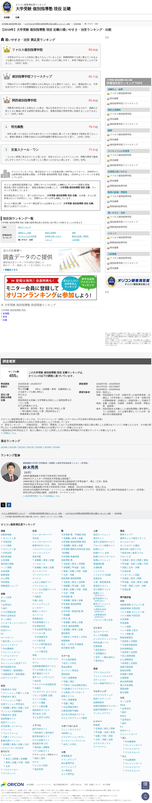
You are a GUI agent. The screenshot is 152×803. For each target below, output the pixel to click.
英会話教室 (66, 667)
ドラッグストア (68, 759)
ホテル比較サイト (41, 740)
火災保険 (5, 560)
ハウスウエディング (103, 695)
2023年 (13, 447)
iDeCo (123, 716)
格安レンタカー (39, 611)
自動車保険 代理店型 (130, 608)
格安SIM (126, 553)
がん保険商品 (126, 659)
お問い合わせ (76, 784)
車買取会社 (37, 618)
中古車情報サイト (41, 622)
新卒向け (99, 660)
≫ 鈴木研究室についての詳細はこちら (41, 496)
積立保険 (124, 692)
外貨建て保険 (126, 674)
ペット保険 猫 (127, 634)
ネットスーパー (39, 571)
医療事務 (72, 678)
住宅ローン (6, 630)
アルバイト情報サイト (104, 545)
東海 (5, 316)
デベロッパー (9, 773)
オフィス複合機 (39, 706)
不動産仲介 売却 (8, 689)
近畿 (5, 320)
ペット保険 (6, 567)
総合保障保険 (126, 681)
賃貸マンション (8, 722)
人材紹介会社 (99, 610)
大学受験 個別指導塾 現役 (73, 542)
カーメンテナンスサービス (45, 659)
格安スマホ (138, 553)
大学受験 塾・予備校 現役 (73, 534)
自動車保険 (6, 534)
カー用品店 (66, 770)
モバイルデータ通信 (129, 545)
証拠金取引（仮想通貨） (15, 674)
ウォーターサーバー (42, 534)
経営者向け (100, 650)
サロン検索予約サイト (104, 683)
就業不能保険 (126, 667)
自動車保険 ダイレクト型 (132, 604)
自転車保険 (6, 556)
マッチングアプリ (102, 713)
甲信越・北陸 (78, 567)
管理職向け (100, 653)
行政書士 (67, 688)
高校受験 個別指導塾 (71, 578)
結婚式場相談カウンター (105, 706)
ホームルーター (127, 542)
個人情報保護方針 (60, 784)
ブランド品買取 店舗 (42, 695)
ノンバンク (17, 641)
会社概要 (30, 784)
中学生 (75, 637)
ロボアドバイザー (9, 678)
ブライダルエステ (102, 672)
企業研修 (97, 646)
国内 (37, 758)
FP (64, 678)
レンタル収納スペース (45, 589)
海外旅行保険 (7, 564)
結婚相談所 (98, 702)
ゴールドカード (10, 656)
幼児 (65, 663)
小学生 (84, 637)
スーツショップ (68, 767)
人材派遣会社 (99, 615)
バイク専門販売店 (43, 644)
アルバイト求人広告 (103, 620)
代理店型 (7, 542)
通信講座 (65, 674)
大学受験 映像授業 (70, 556)
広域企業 (126, 571)
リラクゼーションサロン (73, 737)
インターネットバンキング (14, 623)
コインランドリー (41, 553)
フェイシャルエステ (103, 676)
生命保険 (5, 571)
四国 (124, 567)
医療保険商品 (126, 637)
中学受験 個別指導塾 (71, 604)
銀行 (5, 608)
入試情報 (75, 240)
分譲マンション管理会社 (12, 704)
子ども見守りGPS (41, 717)
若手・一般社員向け (105, 657)
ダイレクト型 (9, 538)
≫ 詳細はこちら (8, 433)
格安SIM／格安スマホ (130, 549)
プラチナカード (132, 752)
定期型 (134, 641)
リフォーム (6, 729)
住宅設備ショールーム (11, 726)
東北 (8, 759)
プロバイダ (125, 556)
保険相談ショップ (9, 586)
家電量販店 (66, 756)
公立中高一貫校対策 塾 (72, 611)
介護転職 (97, 567)
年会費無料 (8, 648)
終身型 (125, 641)
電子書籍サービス (41, 673)
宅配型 (38, 596)
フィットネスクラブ (71, 729)
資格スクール (67, 696)
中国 (146, 564)
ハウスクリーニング (42, 549)
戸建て (19, 693)
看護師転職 (98, 564)
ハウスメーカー (10, 769)
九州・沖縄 (68, 575)
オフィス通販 (38, 702)
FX (2, 634)
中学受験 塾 (67, 596)
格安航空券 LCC (40, 743)
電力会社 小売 (39, 713)
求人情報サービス (102, 589)
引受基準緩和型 (129, 645)
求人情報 (106, 784)
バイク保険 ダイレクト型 (132, 612)
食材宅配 (36, 556)
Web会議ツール (101, 642)
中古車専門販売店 (43, 629)
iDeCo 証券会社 (8, 615)
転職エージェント (102, 560)
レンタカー (37, 607)
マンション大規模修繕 (11, 711)
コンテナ (39, 593)
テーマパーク (99, 747)
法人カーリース (100, 631)
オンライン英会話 (69, 670)
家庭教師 (65, 640)
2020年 (39, 447)
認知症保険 (125, 670)
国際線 (46, 747)
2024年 (4, 447)
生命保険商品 (126, 648)
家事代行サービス (41, 545)
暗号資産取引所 (8, 667)
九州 (26, 708)
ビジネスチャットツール (105, 639)
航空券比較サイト (41, 736)
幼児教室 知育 (68, 648)
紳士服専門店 (67, 763)
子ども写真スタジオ (42, 670)
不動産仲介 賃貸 (8, 715)
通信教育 (65, 633)
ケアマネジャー (81, 688)
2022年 (21, 447)
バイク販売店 (38, 640)
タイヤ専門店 (67, 774)
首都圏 (6, 313)
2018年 (56, 447)
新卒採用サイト (100, 599)
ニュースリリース (43, 784)
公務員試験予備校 (69, 710)
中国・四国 (24, 762)
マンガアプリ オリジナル (44, 692)
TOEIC (66, 685)
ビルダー (7, 755)
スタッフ (48, 240)
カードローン (7, 637)
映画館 (96, 725)
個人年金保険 (126, 685)
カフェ (35, 662)
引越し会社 (37, 600)
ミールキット (38, 564)
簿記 (72, 681)
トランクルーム (39, 586)
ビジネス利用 (41, 765)
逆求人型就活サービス (104, 542)
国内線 (38, 747)
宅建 (65, 681)
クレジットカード (9, 645)
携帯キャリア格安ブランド (133, 538)
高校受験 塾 (67, 560)
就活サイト (98, 538)
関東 (113, 728)
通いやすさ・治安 (116, 213)
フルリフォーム (10, 733)
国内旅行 (39, 732)
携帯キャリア (126, 534)
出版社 (38, 688)
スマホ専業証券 (8, 612)
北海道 (66, 564)
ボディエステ (99, 680)
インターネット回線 (129, 575)
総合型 (38, 681)
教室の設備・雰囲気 (80, 236)
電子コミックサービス (43, 677)
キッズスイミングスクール (73, 741)
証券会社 (7, 604)
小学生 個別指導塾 (70, 626)
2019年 (47, 447)
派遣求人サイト (100, 586)
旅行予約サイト (39, 729)
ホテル (35, 762)
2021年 (30, 447)
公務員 (66, 692)
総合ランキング (24, 227)
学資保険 (5, 582)
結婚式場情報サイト (103, 709)
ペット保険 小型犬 (129, 630)
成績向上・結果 (24, 233)
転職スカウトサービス (104, 556)
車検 (34, 655)
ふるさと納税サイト (42, 582)
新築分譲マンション (10, 740)
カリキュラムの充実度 (27, 236)
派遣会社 (97, 578)
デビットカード (8, 659)
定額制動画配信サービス (44, 666)
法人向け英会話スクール (73, 714)
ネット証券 (6, 597)
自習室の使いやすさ (53, 236)
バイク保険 (6, 545)
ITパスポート (78, 692)
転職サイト (98, 549)
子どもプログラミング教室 (74, 718)
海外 (43, 758)
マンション (8, 693)
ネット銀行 (6, 619)
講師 (74, 233)
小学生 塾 (65, 618)
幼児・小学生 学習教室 (72, 644)
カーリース (37, 615)
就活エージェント (102, 534)
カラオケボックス (102, 743)
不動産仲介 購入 (8, 696)
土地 (26, 693)
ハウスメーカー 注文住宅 (12, 748)
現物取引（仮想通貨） (13, 670)
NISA (3, 601)
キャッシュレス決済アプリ (14, 663)
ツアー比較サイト (41, 751)
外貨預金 (5, 626)
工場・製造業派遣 (102, 582)
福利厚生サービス (41, 710)
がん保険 (5, 578)
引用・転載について (92, 784)
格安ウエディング (102, 698)
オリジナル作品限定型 (45, 684)
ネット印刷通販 (100, 635)
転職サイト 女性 (101, 553)
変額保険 (124, 688)
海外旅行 (49, 732)
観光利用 (39, 769)
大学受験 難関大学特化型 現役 (75, 549)
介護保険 (124, 678)
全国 (110, 739)
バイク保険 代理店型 (130, 615)
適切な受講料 (50, 233)
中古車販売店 (38, 626)
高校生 (66, 637)
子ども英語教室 (68, 659)
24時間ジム (66, 733)
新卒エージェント (102, 605)
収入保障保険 (128, 656)
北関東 (15, 759)
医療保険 (5, 575)
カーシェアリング (41, 604)
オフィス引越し (39, 699)
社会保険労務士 (79, 685)
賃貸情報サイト (8, 718)
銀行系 (6, 641)
